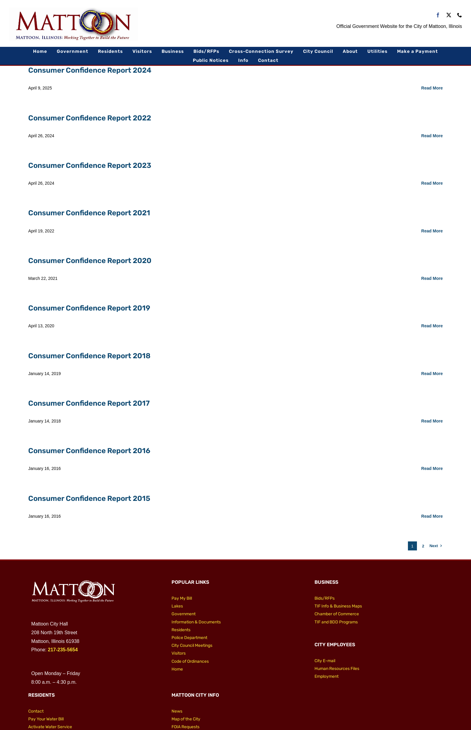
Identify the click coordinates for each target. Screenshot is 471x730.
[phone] (459, 15)
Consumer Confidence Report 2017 (89, 403)
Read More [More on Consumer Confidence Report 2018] (432, 373)
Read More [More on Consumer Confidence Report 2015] (432, 516)
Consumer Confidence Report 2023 (89, 165)
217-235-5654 (63, 649)
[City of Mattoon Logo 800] (73, 9)
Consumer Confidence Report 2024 (89, 70)
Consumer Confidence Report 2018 (89, 356)
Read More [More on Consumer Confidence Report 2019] (432, 325)
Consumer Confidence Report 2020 (89, 260)
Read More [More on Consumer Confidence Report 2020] (432, 278)
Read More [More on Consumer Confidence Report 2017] (432, 421)
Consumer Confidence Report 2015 (89, 498)
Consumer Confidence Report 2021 (89, 213)
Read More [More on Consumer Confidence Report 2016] (432, 468)
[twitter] (448, 15)
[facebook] (438, 15)
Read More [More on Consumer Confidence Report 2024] (432, 88)
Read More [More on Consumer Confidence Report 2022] (432, 135)
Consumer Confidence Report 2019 (89, 308)
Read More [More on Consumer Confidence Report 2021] (432, 231)
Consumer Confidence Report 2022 (89, 118)
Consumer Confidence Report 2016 (89, 451)
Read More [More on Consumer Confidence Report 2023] (432, 183)
